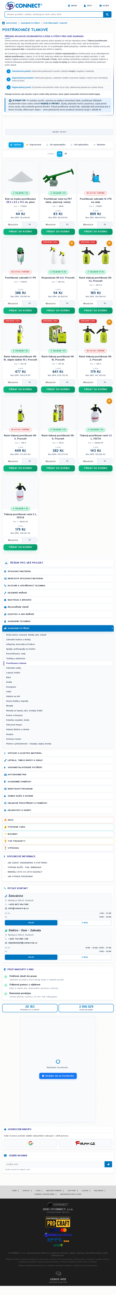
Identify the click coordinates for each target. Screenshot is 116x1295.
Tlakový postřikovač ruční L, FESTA (96, 437)
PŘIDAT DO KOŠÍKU (20, 231)
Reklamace (98, 1191)
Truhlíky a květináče (15, 658)
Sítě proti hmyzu (14, 724)
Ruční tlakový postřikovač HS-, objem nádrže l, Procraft (20, 358)
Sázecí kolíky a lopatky (17, 701)
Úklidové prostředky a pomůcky (27, 803)
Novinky (13, 834)
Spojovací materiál (19, 571)
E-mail (85, 922)
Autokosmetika (17, 774)
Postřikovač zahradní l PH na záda (95, 200)
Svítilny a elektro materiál (25, 753)
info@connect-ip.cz (18, 908)
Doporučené (35, 144)
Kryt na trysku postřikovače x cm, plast (20, 200)
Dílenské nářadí (17, 592)
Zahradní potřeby (30, 23)
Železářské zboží (18, 607)
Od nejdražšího (81, 144)
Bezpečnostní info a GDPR (70, 1194)
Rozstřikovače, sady (15, 653)
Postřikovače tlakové (55, 23)
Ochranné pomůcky (19, 781)
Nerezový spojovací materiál (25, 578)
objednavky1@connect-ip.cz (22, 942)
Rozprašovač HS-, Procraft (58, 277)
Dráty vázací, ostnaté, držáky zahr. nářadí (26, 635)
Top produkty (16, 841)
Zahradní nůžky (13, 668)
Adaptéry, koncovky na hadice (20, 644)
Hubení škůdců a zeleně (17, 729)
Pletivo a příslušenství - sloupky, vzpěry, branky (28, 743)
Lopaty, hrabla (13, 672)
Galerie (85, 1191)
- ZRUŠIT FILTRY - (59, 132)
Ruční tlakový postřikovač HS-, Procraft (95, 279)
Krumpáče (11, 687)
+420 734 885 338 (18, 938)
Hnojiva (9, 734)
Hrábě (9, 682)
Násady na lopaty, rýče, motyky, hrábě (24, 710)
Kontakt (26, 1191)
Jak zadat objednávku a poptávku (27, 862)
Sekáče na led (13, 696)
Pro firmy (72, 1191)
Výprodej (13, 848)
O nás (38, 1191)
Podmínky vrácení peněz (44, 1194)
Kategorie (11, 23)
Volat (31, 922)
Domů (14, 1191)
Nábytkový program (20, 788)
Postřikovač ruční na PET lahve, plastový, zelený (58, 200)
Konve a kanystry (14, 715)
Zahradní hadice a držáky (18, 639)
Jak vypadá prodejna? (20, 876)
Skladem (101, 144)
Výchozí (17, 144)
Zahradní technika (19, 621)
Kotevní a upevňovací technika (26, 585)
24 (59, 153)
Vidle (8, 691)
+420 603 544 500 (18, 904)
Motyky (9, 705)
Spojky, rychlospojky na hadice (20, 649)
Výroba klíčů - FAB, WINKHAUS (24, 867)
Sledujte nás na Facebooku (58, 1075)
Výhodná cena (16, 827)
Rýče (8, 677)
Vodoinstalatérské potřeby (25, 767)
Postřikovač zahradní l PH (20, 277)
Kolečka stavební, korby (17, 720)
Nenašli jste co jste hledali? (25, 871)
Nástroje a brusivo (19, 599)
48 (65, 153)
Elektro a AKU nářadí (21, 614)
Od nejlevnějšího (58, 144)
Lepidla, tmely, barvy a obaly (25, 760)
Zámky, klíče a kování (20, 796)
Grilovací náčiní (13, 739)
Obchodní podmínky (54, 1191)
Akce (10, 820)
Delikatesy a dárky (19, 810)
